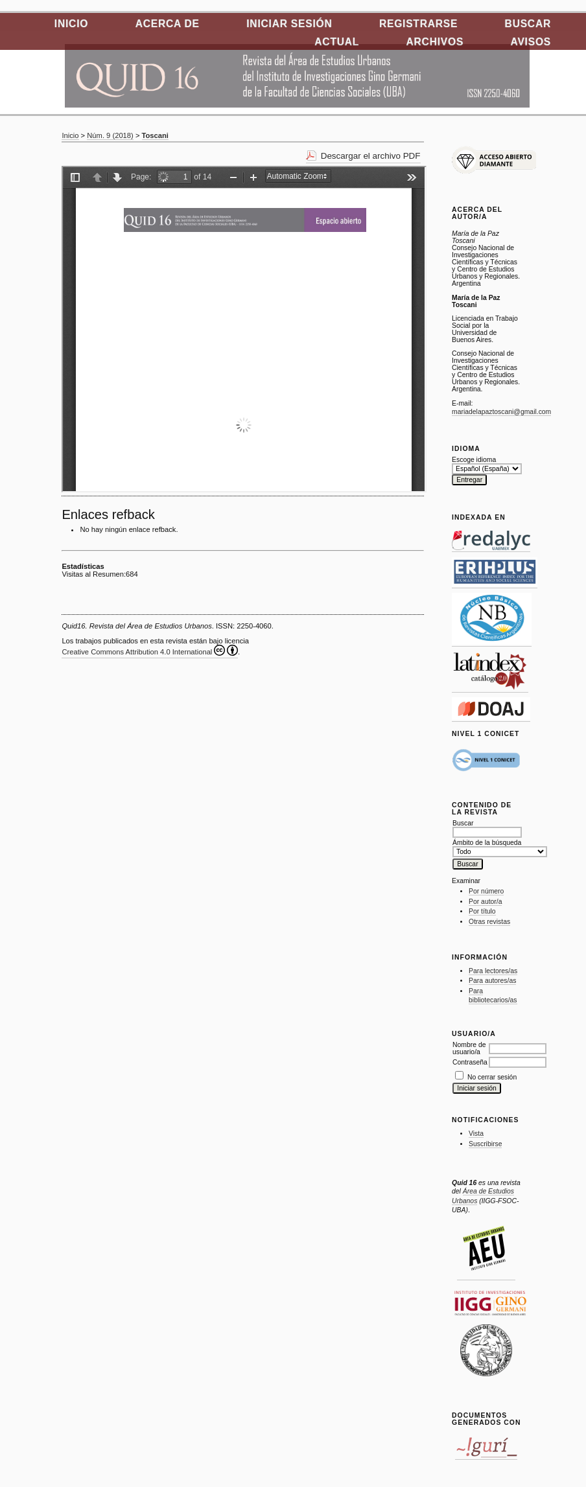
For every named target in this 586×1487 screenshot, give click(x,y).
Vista (476, 1133)
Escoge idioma (474, 459)
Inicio (71, 23)
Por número (486, 891)
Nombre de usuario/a (469, 1048)
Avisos (531, 41)
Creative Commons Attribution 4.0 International (150, 650)
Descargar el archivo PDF (371, 156)
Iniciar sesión (289, 23)
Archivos (435, 41)
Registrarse (418, 23)
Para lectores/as (493, 970)
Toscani (155, 135)
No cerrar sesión (492, 1077)
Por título (482, 911)
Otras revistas (489, 921)
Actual (336, 41)
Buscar (528, 23)
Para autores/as (492, 980)
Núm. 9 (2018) (110, 135)
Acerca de (167, 23)
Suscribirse (485, 1143)
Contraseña (469, 1062)
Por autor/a (485, 901)
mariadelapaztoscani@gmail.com (501, 411)
